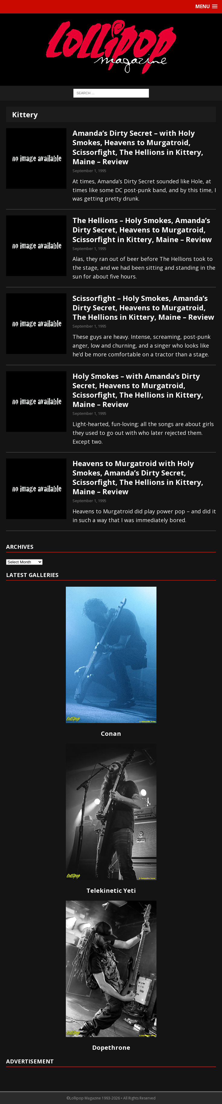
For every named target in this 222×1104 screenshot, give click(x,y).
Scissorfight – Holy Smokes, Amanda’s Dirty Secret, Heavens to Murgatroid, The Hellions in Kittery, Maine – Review (143, 307)
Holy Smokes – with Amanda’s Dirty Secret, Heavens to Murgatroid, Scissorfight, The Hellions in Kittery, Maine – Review (137, 390)
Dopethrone (111, 1047)
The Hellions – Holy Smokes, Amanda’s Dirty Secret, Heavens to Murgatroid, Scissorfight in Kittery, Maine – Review (142, 229)
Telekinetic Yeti (111, 890)
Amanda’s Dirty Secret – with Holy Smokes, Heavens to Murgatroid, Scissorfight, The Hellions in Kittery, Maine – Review (137, 147)
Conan (111, 733)
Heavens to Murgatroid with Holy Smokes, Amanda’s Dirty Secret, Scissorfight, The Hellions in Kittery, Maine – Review (137, 477)
